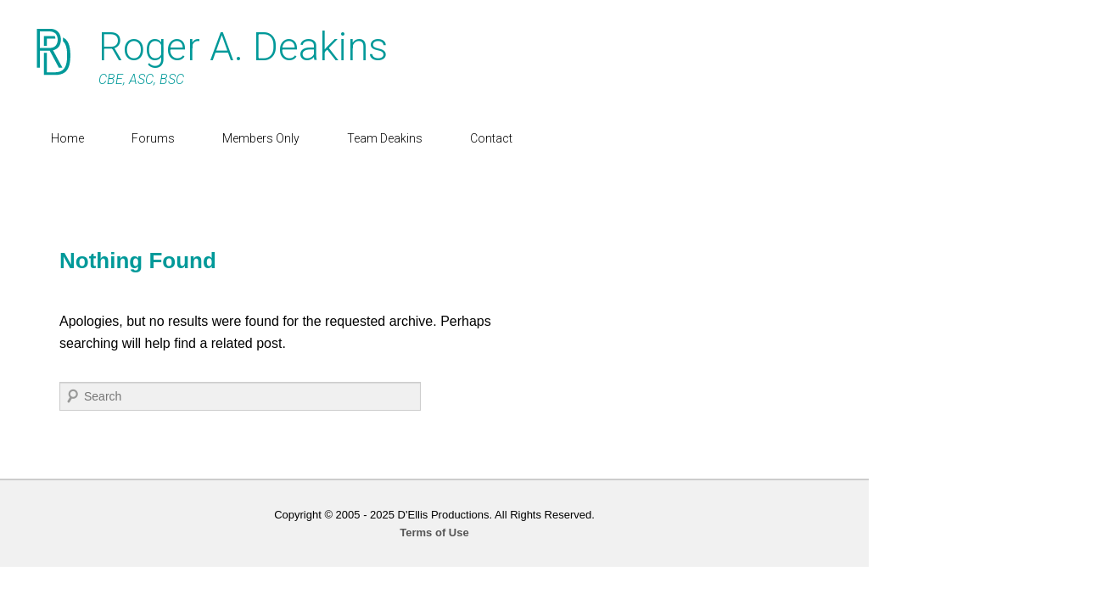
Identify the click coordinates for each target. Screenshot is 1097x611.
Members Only (277, 138)
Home (84, 138)
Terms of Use (548, 532)
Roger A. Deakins (260, 47)
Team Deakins (401, 138)
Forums (170, 138)
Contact (508, 138)
